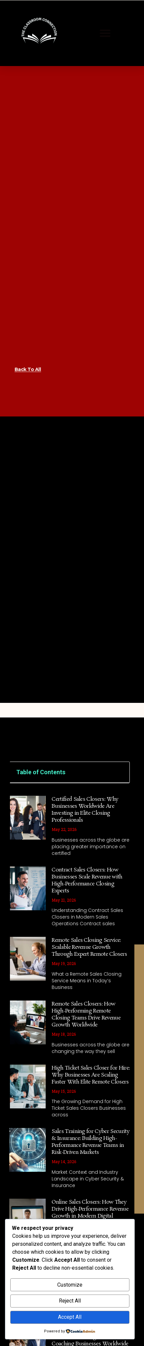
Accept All (69, 1317)
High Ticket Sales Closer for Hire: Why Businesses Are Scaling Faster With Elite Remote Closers (91, 1110)
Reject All (70, 1301)
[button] (105, 33)
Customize (69, 1285)
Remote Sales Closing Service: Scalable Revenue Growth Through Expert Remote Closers (89, 983)
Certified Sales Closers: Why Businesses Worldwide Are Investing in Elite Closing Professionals (85, 845)
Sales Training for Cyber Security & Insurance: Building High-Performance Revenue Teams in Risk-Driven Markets (90, 1177)
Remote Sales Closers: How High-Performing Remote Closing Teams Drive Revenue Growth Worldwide (86, 1050)
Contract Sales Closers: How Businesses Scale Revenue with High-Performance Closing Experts (87, 916)
